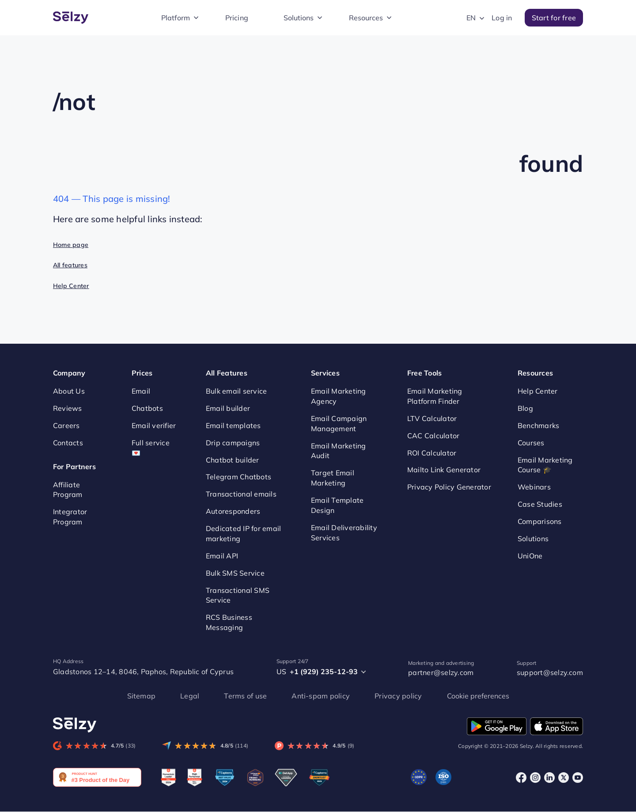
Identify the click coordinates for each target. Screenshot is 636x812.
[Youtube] (577, 777)
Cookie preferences (478, 695)
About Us (69, 391)
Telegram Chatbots (238, 477)
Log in (502, 17)
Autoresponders (233, 511)
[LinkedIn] (549, 777)
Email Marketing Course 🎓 (545, 464)
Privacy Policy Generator (449, 486)
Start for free (554, 17)
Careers (66, 425)
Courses (531, 442)
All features (70, 265)
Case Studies (540, 504)
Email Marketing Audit (338, 450)
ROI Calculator (431, 452)
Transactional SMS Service (237, 595)
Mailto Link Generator (444, 470)
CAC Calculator (433, 435)
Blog (525, 408)
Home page (70, 245)
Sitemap (141, 695)
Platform (175, 17)
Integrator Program (70, 516)
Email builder (228, 408)
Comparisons (540, 521)
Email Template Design (337, 505)
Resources (366, 17)
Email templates (233, 425)
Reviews (67, 408)
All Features (226, 372)
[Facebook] (521, 777)
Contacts (68, 442)
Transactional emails (241, 493)
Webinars (534, 486)
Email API (222, 555)
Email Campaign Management (339, 423)
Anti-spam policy (321, 695)
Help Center (71, 286)
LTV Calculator (432, 418)
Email (141, 391)
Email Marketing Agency (338, 396)
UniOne (530, 555)
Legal (189, 695)
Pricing (237, 17)
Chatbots (147, 408)
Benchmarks (538, 425)
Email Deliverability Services (344, 532)
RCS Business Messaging (229, 622)
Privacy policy (398, 695)
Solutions (299, 17)
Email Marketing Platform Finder (434, 396)
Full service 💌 (151, 447)
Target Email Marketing (332, 477)
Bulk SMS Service (235, 573)
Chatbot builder (232, 459)
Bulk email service (236, 391)
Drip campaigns (233, 442)
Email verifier (154, 425)
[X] (563, 777)
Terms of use (245, 695)
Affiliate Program (68, 489)
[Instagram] (535, 777)
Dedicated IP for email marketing (243, 533)
